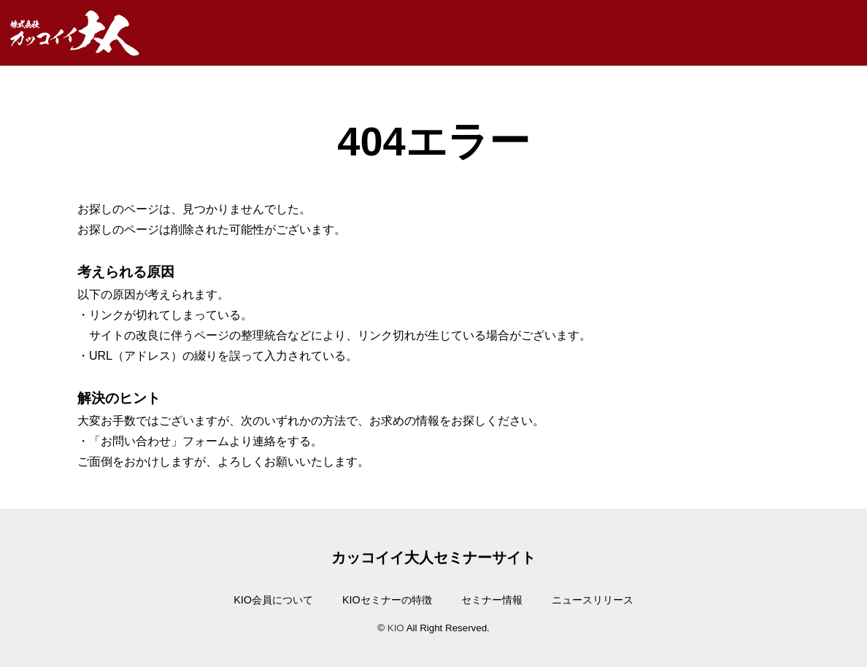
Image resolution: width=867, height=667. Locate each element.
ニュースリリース (592, 600)
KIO (396, 627)
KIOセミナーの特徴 (387, 600)
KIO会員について (273, 600)
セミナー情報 (492, 600)
